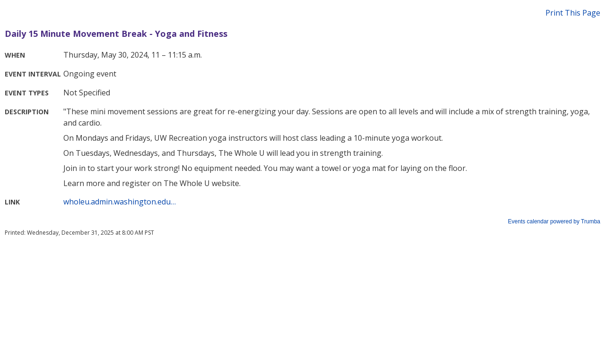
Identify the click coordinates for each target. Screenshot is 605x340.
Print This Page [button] (572, 13)
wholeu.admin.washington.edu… (119, 201)
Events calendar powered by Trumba (554, 221)
